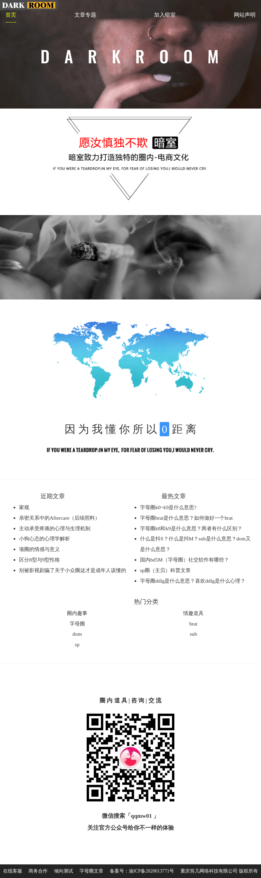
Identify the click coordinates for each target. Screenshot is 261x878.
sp (77, 644)
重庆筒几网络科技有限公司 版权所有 (219, 871)
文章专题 (85, 15)
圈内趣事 (77, 613)
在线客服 (12, 871)
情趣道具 (193, 613)
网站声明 (245, 15)
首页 (10, 15)
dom (77, 634)
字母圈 (77, 624)
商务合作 (38, 871)
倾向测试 (63, 871)
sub (193, 634)
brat (193, 624)
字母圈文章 (91, 871)
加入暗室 (165, 15)
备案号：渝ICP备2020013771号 (142, 871)
